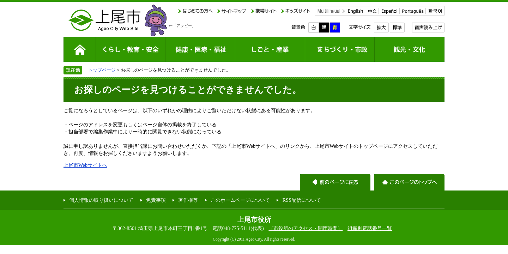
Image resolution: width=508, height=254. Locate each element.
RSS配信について (301, 200)
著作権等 (188, 200)
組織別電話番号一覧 (369, 228)
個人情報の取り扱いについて (101, 200)
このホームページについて (240, 200)
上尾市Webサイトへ (85, 165)
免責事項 (156, 200)
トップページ (102, 70)
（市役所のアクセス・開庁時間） (305, 228)
